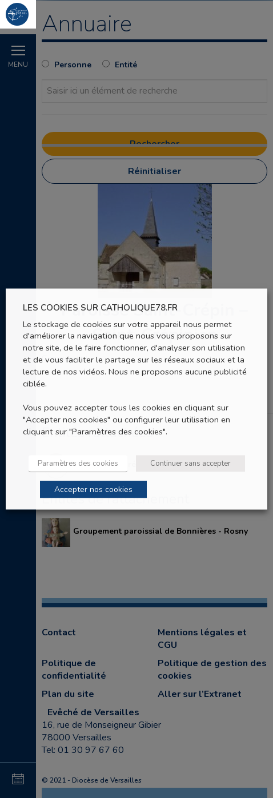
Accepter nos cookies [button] (93, 488)
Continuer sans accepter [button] (190, 463)
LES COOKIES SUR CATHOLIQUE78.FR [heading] (100, 308)
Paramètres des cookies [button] (78, 463)
